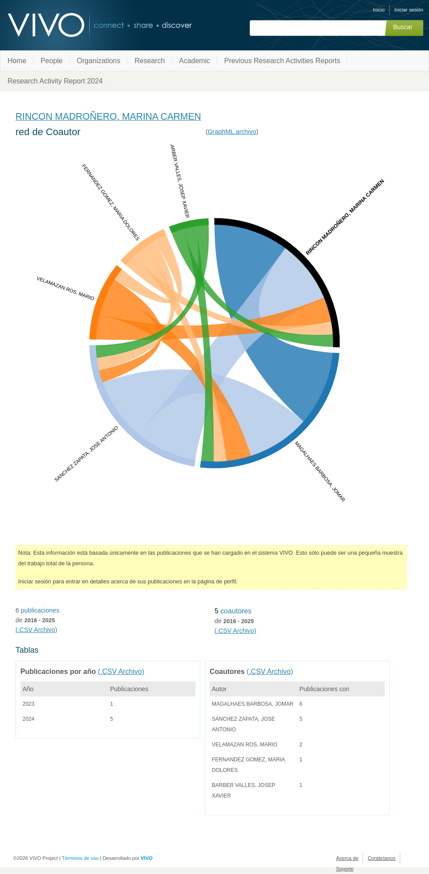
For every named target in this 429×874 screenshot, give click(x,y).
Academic (194, 60)
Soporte (344, 868)
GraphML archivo (231, 131)
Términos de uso (80, 858)
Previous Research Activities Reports (282, 60)
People (52, 60)
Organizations (99, 60)
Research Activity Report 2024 (55, 81)
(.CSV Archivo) (36, 629)
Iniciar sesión (409, 9)
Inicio (379, 9)
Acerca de (347, 858)
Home (17, 60)
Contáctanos (381, 858)
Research (149, 60)
